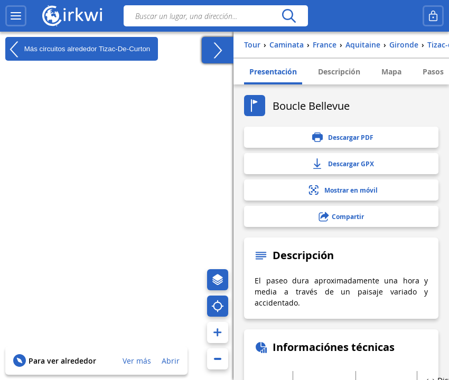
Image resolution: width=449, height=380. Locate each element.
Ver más (137, 361)
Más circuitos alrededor (77, 49)
